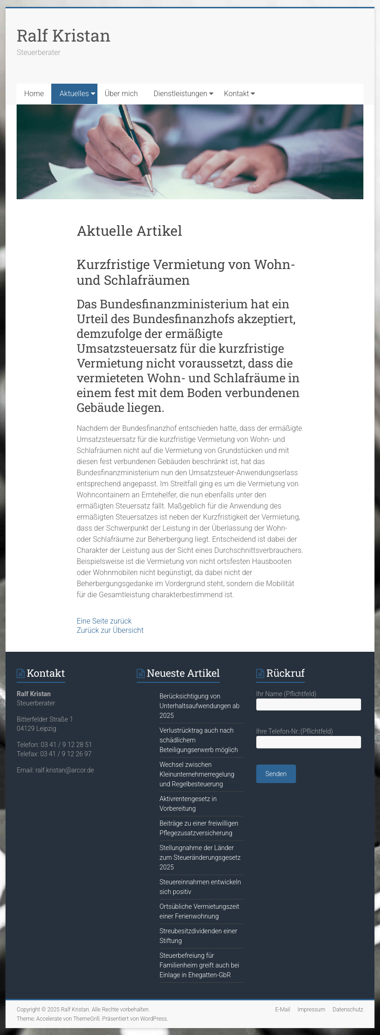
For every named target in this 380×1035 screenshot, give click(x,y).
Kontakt (236, 93)
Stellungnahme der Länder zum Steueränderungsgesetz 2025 (200, 857)
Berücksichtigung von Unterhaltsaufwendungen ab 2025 (200, 705)
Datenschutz (348, 1009)
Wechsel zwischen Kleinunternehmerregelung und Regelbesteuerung (197, 774)
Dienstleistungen (180, 93)
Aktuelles (74, 93)
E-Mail (282, 1009)
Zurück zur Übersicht (110, 630)
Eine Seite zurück (104, 621)
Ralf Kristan (64, 35)
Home (34, 93)
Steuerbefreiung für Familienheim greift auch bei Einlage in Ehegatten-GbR (200, 965)
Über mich (121, 93)
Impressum (312, 1009)
